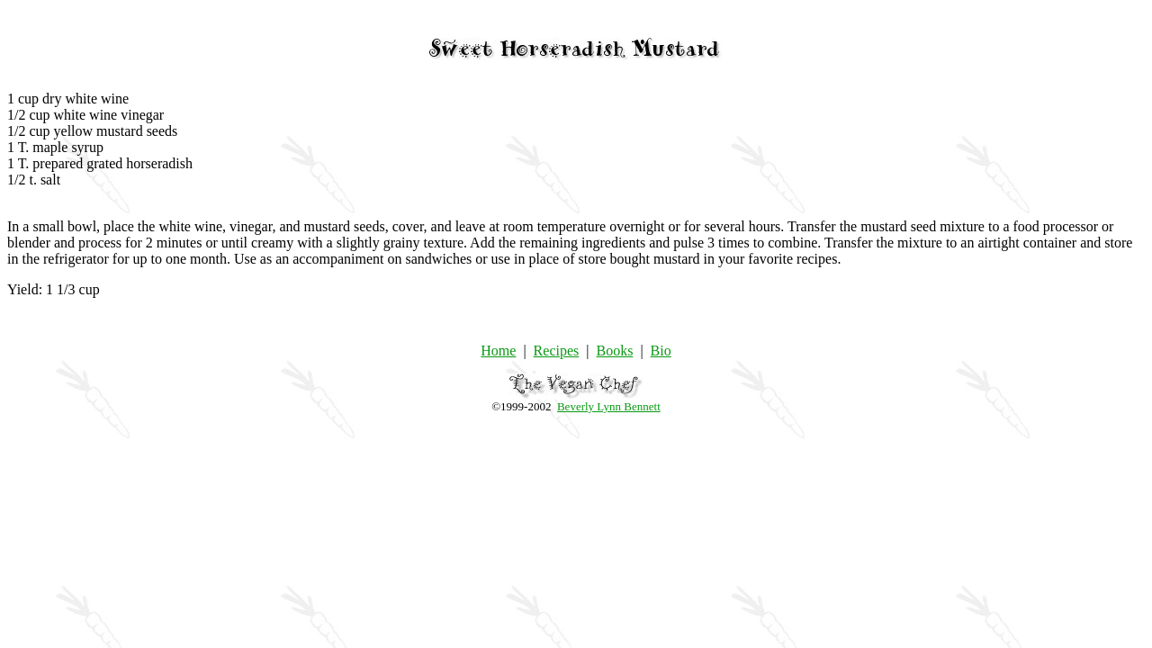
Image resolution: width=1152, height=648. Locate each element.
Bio (661, 350)
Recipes (557, 350)
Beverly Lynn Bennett (609, 406)
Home (498, 350)
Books (614, 350)
